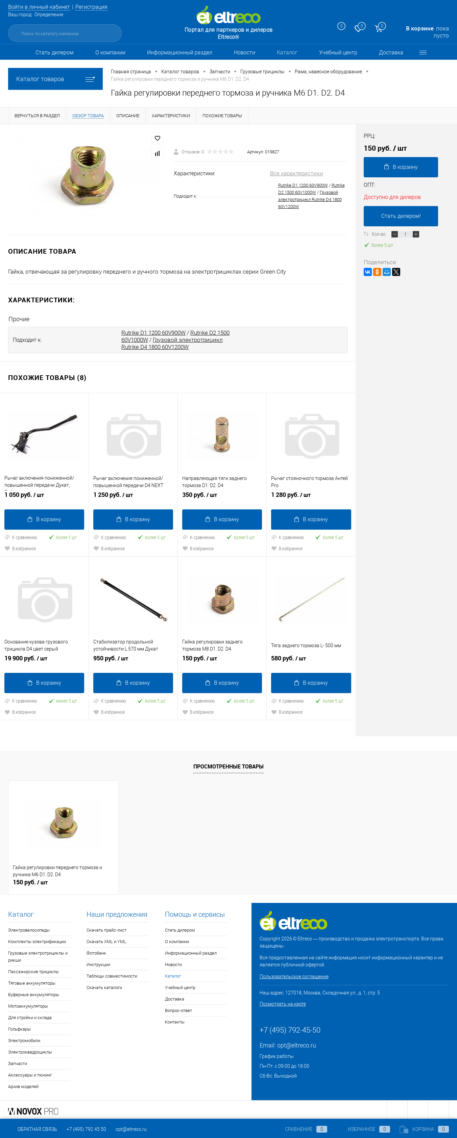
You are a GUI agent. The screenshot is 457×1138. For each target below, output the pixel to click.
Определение (48, 14)
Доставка (391, 52)
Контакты (175, 1020)
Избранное (363, 1129)
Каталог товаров (55, 79)
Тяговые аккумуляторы (31, 981)
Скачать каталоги (104, 986)
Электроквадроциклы (30, 1050)
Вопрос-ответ (178, 1009)
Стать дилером (54, 52)
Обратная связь (32, 1129)
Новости (244, 52)
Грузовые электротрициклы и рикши (38, 955)
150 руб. (222, 659)
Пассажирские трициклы (33, 970)
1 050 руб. (44, 496)
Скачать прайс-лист (106, 928)
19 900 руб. (44, 659)
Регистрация (97, 6)
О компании (110, 52)
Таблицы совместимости (112, 974)
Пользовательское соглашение (294, 975)
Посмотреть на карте (283, 1002)
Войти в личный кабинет (41, 6)
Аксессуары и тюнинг (30, 1073)
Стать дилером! (401, 216)
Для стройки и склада (30, 1016)
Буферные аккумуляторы (33, 993)
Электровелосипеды (29, 928)
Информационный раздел (179, 52)
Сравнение (300, 1129)
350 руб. (222, 496)
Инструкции (98, 963)
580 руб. (311, 659)
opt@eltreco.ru (296, 1043)
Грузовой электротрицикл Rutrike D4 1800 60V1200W (310, 199)
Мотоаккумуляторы (28, 1004)
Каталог (287, 52)
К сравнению (20, 536)
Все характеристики (296, 173)
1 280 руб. (311, 496)
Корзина (424, 1129)
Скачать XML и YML (106, 940)
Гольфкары (19, 1027)
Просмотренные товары (228, 765)
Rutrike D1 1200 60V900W (303, 185)
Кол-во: (379, 233)
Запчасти (17, 1062)
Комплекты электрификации (37, 940)
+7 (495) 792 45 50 (86, 1129)
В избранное (20, 547)
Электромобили (24, 1039)
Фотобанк (96, 951)
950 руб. (133, 659)
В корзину (44, 518)
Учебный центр (338, 52)
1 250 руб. (133, 496)
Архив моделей (23, 1085)
